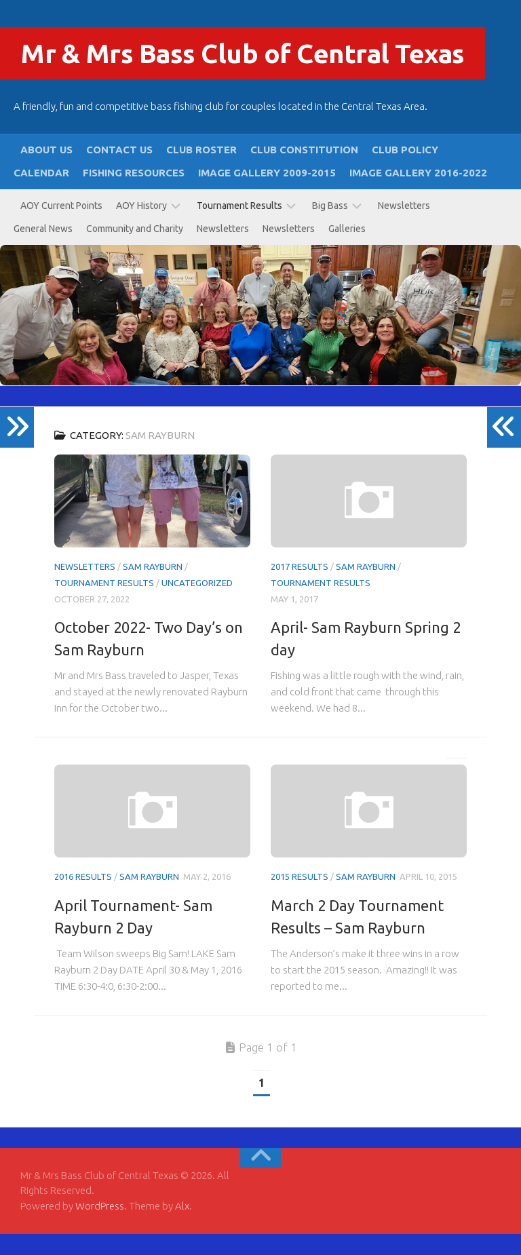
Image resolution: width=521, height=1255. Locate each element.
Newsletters (404, 226)
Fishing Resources (134, 193)
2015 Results (299, 897)
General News (43, 249)
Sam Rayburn (152, 587)
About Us (46, 170)
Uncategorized (197, 604)
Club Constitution (304, 170)
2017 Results (299, 587)
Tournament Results (239, 226)
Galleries (347, 249)
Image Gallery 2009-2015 (267, 193)
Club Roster (201, 170)
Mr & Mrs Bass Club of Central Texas (257, 73)
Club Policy (405, 170)
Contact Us (119, 170)
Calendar (41, 193)
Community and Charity (134, 249)
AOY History (141, 226)
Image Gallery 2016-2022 (418, 193)
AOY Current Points (61, 226)
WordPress (99, 1226)
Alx (182, 1226)
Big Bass (330, 226)
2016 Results (83, 897)
